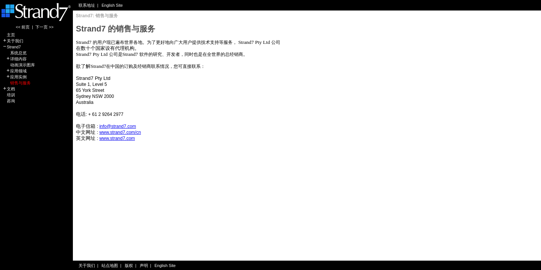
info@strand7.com (117, 126)
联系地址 (87, 5)
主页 (9, 35)
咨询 (9, 101)
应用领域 (15, 71)
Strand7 (12, 47)
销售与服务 (17, 83)
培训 (9, 95)
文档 (9, 89)
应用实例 (15, 77)
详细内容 (15, 59)
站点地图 (109, 265)
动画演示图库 (19, 65)
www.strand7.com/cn (120, 132)
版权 (129, 265)
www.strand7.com (117, 138)
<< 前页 (23, 27)
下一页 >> (44, 27)
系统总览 (15, 53)
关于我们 (13, 41)
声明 (144, 265)
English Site (111, 5)
